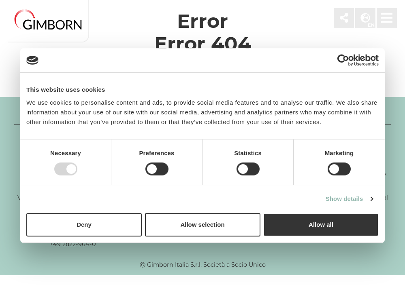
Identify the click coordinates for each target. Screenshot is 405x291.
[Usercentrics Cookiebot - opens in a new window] (343, 60)
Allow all (321, 224)
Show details (344, 198)
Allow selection (202, 224)
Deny (84, 224)
